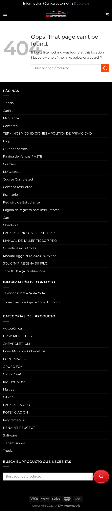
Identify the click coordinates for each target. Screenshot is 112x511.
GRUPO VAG (12, 374)
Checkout (11, 225)
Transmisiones (14, 443)
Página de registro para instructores (31, 210)
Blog (6, 141)
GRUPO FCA (12, 367)
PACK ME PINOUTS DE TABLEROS (29, 233)
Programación (14, 420)
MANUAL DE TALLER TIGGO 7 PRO (30, 241)
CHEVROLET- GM (16, 344)
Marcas (8, 389)
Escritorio (10, 195)
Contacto (10, 126)
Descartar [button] (81, 3)
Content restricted (18, 187)
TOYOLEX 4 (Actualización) (24, 271)
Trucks (8, 451)
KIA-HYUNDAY (14, 382)
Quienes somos (15, 149)
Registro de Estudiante (21, 202)
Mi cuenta (11, 118)
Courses (9, 164)
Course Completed (18, 179)
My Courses (12, 172)
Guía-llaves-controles (19, 248)
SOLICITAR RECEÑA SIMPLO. (25, 263)
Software (10, 435)
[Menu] (5, 14)
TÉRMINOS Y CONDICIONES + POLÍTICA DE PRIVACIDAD (47, 133)
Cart (6, 218)
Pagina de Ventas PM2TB (22, 156)
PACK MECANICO (16, 405)
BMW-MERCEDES (17, 336)
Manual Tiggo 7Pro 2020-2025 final (30, 256)
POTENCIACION (15, 412)
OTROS (8, 397)
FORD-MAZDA (14, 359)
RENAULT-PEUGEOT (19, 428)
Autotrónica (12, 328)
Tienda (8, 103)
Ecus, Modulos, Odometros (24, 351)
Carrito (8, 111)
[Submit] (105, 68)
